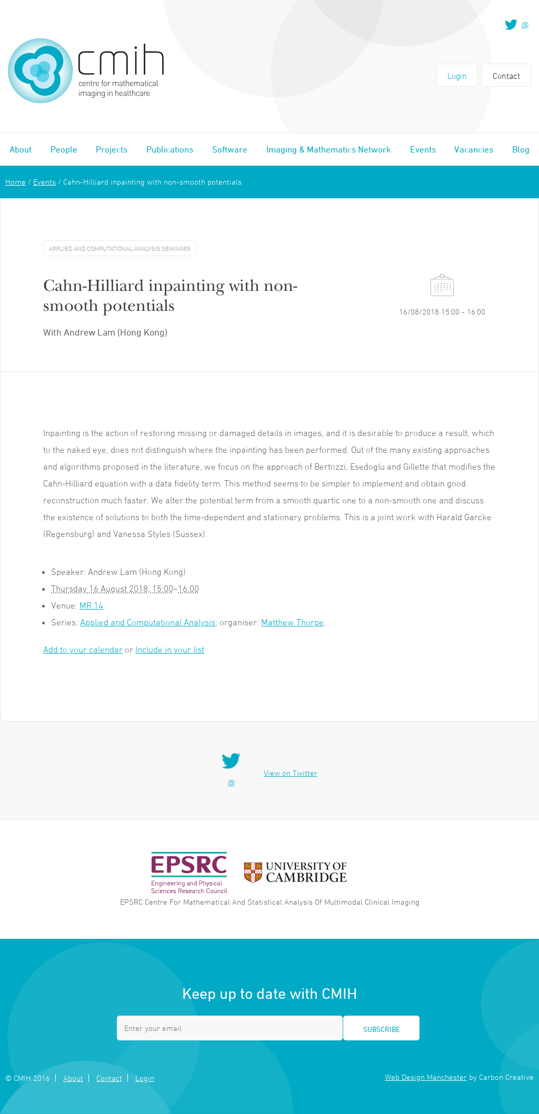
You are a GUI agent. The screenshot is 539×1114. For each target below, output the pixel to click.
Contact (506, 75)
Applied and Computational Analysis (147, 622)
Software (229, 149)
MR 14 (91, 605)
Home (15, 181)
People (64, 149)
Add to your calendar (83, 649)
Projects (111, 149)
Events (423, 149)
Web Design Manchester (426, 1076)
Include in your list (169, 649)
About (20, 149)
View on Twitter (290, 772)
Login (457, 75)
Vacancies (473, 149)
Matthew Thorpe (292, 622)
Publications (169, 149)
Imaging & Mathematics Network (328, 149)
